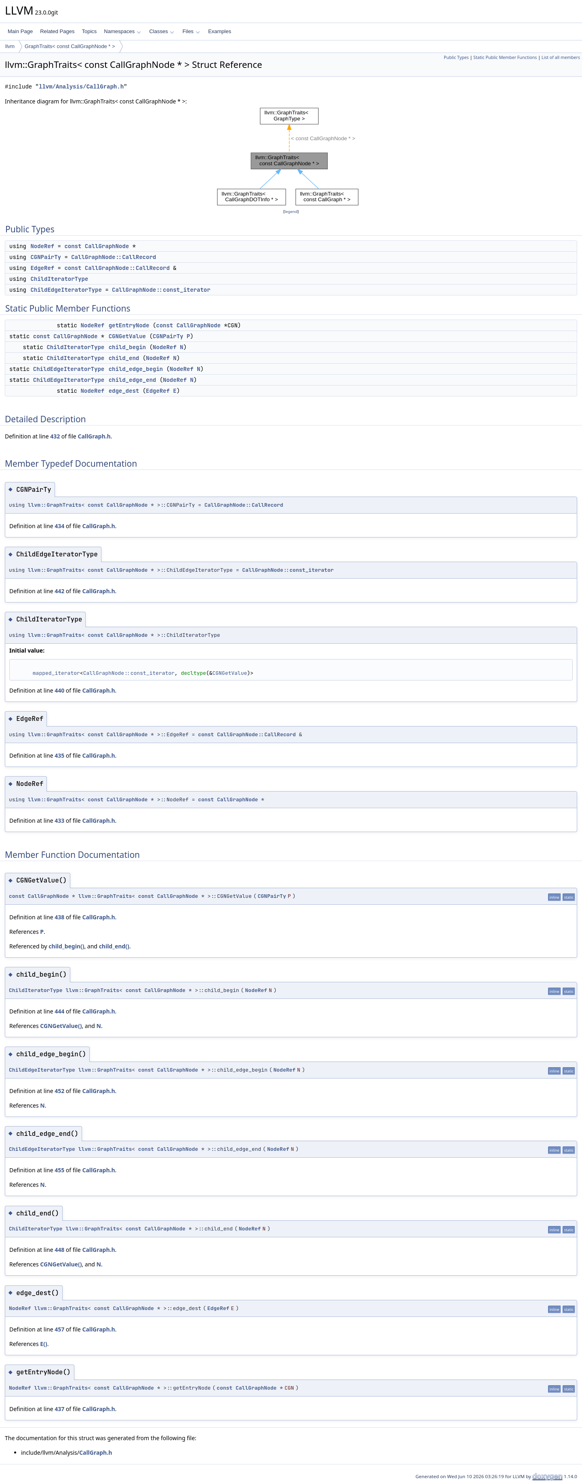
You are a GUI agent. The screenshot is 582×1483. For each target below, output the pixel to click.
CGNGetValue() (61, 1026)
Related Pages (57, 31)
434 (59, 526)
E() (43, 1344)
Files (191, 31)
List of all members (561, 57)
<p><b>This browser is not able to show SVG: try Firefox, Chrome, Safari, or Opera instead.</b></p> (291, 156)
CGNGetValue (127, 336)
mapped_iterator (56, 673)
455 (59, 1170)
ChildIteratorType (59, 278)
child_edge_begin (136, 369)
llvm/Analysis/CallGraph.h (81, 87)
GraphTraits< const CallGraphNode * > (70, 46)
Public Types (456, 57)
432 (55, 436)
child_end (124, 358)
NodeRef (42, 246)
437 (59, 1409)
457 (59, 1329)
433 (59, 820)
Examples (219, 31)
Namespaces (122, 31)
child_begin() (66, 946)
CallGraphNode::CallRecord (113, 257)
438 (59, 917)
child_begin (127, 347)
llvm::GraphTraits (55, 504)
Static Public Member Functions (505, 57)
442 (59, 591)
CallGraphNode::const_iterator (161, 289)
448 (59, 1249)
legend (291, 211)
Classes (161, 31)
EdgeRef (42, 268)
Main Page (20, 31)
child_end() (114, 946)
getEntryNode (129, 325)
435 (59, 755)
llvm (10, 46)
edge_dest (124, 390)
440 (59, 690)
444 (59, 1011)
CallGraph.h (94, 436)
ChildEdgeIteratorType (65, 289)
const (72, 246)
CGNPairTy (45, 257)
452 (59, 1091)
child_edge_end (132, 379)
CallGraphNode (107, 246)
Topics (89, 31)
